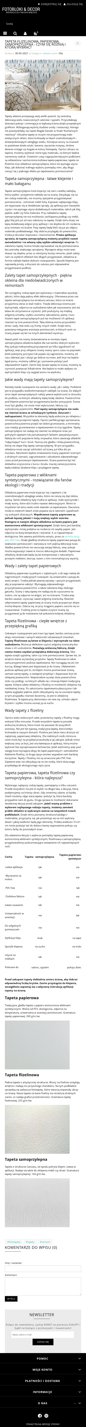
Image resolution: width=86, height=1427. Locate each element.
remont (47, 53)
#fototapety (13, 1241)
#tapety (30, 1241)
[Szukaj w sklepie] (44, 23)
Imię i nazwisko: (13, 1262)
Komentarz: (11, 1275)
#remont (45, 1241)
